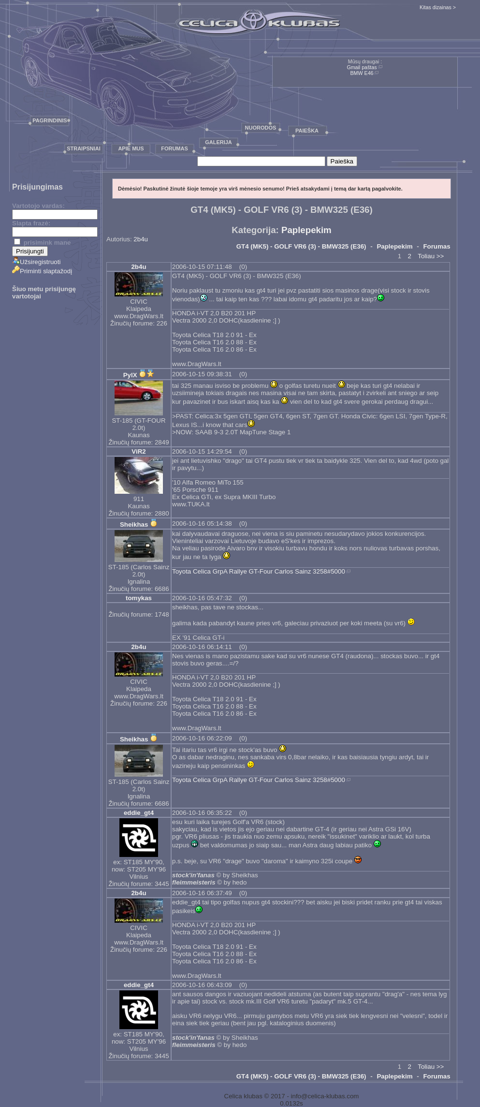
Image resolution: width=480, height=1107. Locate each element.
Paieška (307, 130)
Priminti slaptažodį (42, 271)
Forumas (174, 148)
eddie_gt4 (139, 812)
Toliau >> (431, 256)
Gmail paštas (362, 67)
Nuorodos (260, 128)
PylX (130, 375)
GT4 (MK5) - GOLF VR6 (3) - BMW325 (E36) (301, 246)
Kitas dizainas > (438, 7)
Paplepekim (306, 230)
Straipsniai (84, 148)
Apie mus (131, 148)
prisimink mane (42, 242)
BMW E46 (362, 73)
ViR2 (138, 451)
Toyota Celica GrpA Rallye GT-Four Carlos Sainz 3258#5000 (258, 571)
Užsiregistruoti (36, 262)
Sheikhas (134, 524)
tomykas (139, 598)
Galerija (218, 142)
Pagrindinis (49, 120)
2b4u (140, 239)
